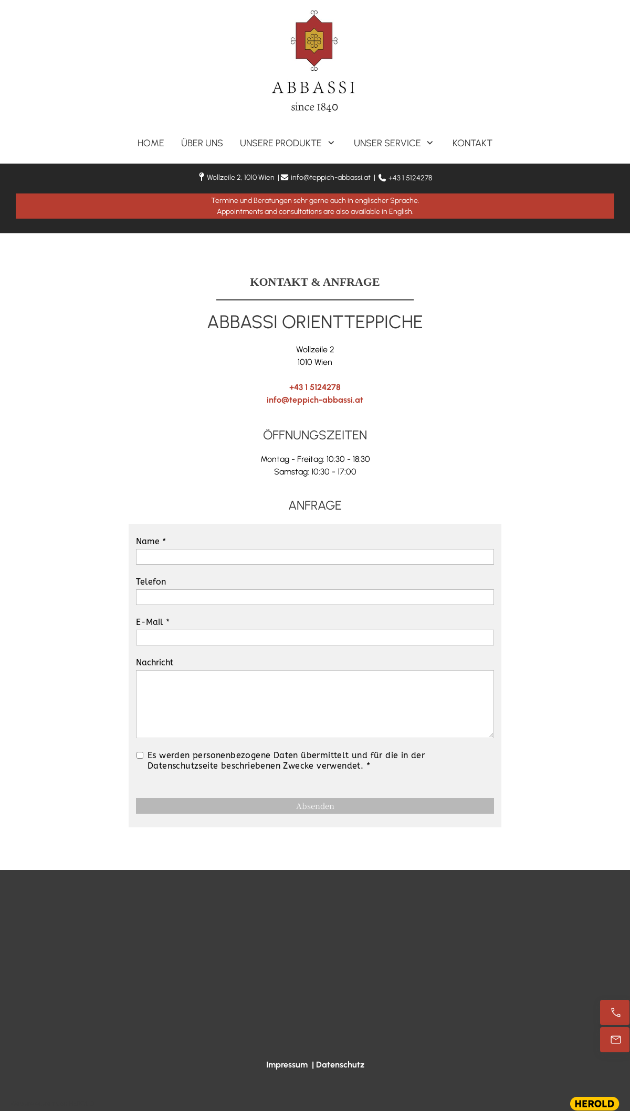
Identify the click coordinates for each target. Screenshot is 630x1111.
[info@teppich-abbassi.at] (614, 1039)
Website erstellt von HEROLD (52, 1103)
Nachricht (154, 662)
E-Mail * (153, 622)
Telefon (151, 582)
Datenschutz (340, 1065)
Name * (151, 541)
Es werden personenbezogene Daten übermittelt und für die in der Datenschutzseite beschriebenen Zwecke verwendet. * (286, 760)
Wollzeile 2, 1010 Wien (241, 177)
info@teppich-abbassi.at (331, 177)
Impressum (287, 1065)
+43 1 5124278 (410, 178)
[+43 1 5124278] (614, 1012)
